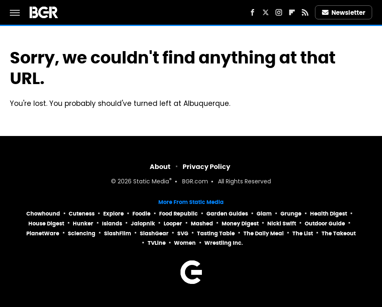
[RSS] (305, 12)
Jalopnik (143, 223)
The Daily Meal (263, 233)
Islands (112, 223)
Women (185, 242)
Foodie (141, 213)
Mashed (202, 223)
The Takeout (339, 233)
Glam (264, 213)
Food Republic (178, 213)
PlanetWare (42, 233)
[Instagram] (279, 12)
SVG (182, 233)
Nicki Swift (281, 223)
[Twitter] (265, 12)
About (160, 166)
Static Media (151, 182)
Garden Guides (227, 213)
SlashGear (154, 233)
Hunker (83, 223)
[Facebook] (252, 12)
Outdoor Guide (325, 223)
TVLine (157, 242)
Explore (113, 213)
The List (302, 233)
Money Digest (240, 223)
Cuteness (82, 213)
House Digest (46, 223)
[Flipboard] (292, 12)
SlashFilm (117, 233)
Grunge (290, 213)
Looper (173, 223)
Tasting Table (216, 233)
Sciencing (81, 233)
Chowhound (43, 213)
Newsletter (344, 12)
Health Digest (328, 213)
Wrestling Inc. (223, 242)
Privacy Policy (206, 166)
